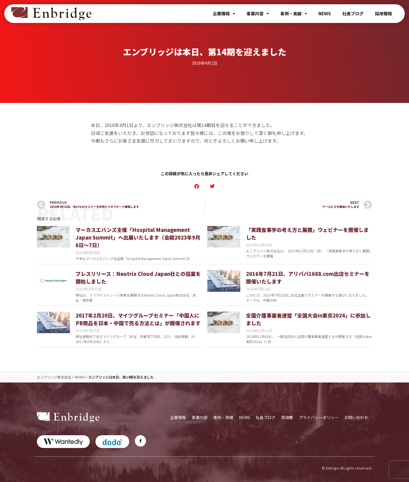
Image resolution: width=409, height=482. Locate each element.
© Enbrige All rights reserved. (347, 468)
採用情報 (383, 13)
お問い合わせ (356, 417)
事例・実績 (293, 14)
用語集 (287, 417)
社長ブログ (353, 13)
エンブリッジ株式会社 (54, 377)
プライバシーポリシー (319, 417)
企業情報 (224, 14)
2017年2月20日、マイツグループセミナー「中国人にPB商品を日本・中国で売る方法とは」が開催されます (138, 319)
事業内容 (258, 14)
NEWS (324, 13)
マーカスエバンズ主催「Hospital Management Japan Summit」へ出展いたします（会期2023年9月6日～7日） (138, 237)
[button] (196, 186)
